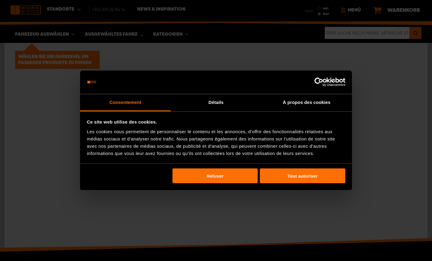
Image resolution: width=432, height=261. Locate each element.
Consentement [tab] (125, 102)
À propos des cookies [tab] (306, 102)
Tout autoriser (303, 176)
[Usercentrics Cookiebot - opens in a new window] (318, 82)
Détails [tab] (216, 102)
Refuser (215, 176)
